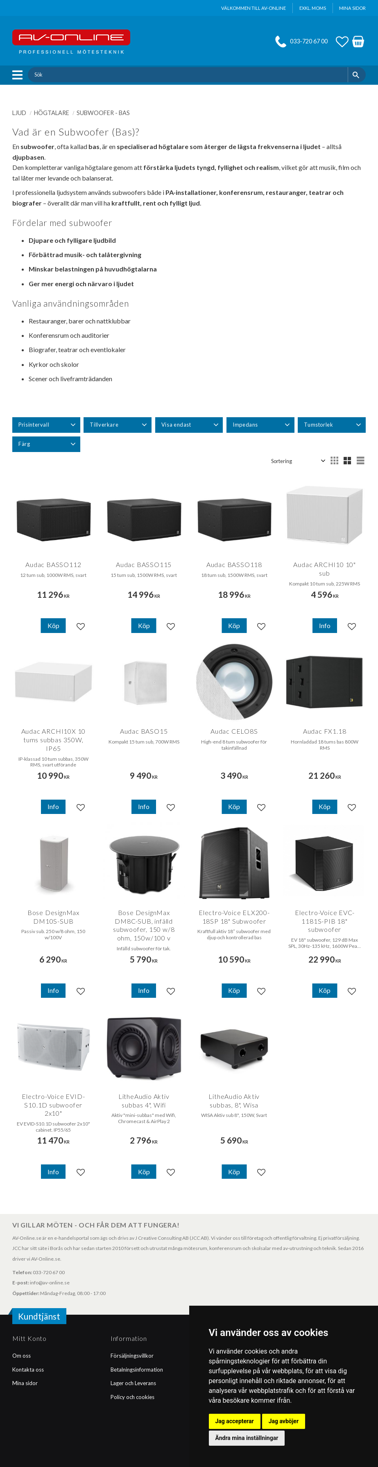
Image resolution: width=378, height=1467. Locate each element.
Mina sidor (25, 1383)
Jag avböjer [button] (284, 1421)
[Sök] (357, 74)
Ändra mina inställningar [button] (246, 1438)
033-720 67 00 (309, 41)
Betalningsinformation (137, 1369)
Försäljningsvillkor (132, 1355)
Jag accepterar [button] (234, 1421)
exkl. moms (312, 8)
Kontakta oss (28, 1369)
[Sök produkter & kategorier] (187, 74)
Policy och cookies (132, 1397)
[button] (19, 75)
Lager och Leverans (133, 1383)
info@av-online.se (50, 1282)
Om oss (21, 1355)
